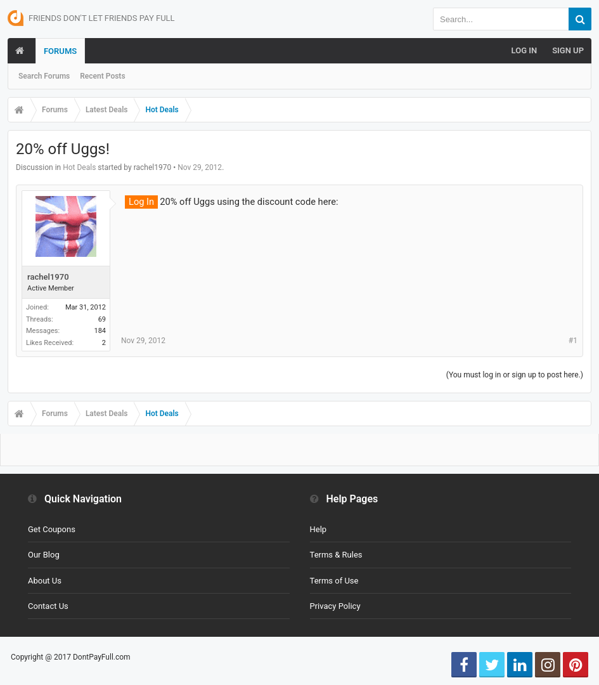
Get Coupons (51, 529)
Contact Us (48, 606)
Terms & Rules (336, 554)
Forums (60, 51)
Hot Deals (79, 167)
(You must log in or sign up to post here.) (514, 374)
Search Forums (44, 76)
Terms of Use (334, 580)
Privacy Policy (335, 606)
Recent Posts (102, 76)
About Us (44, 580)
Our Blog (44, 554)
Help (318, 529)
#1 (573, 340)
